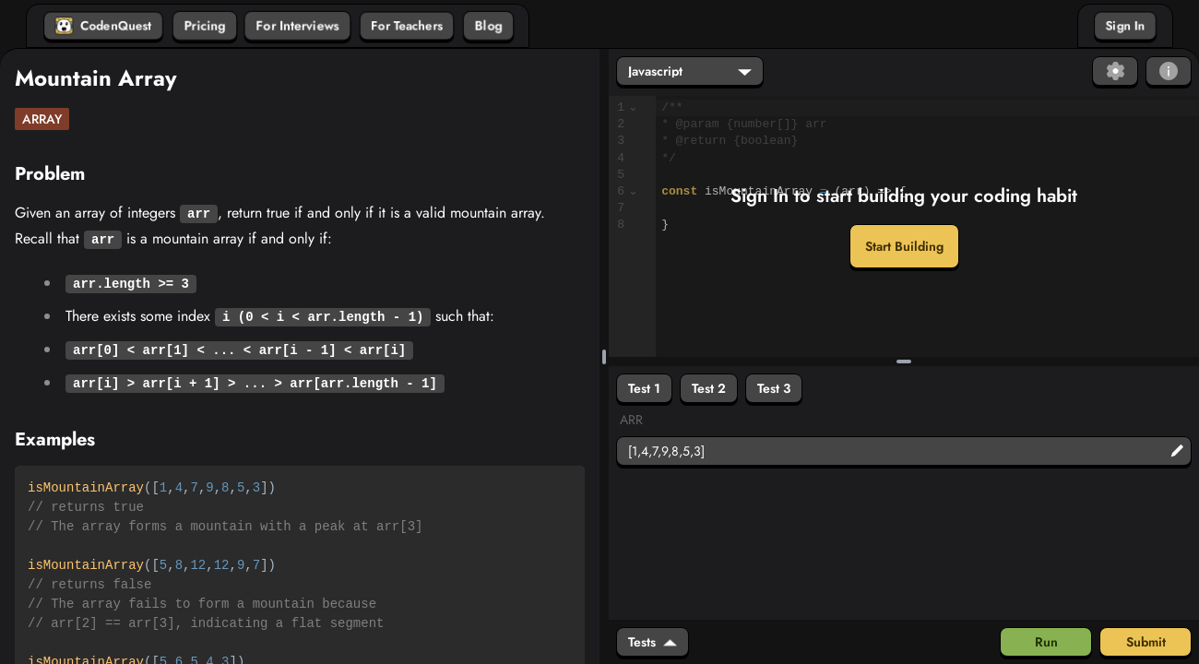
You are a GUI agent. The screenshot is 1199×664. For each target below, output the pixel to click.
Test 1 (644, 388)
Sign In (1125, 26)
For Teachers (407, 26)
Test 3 (773, 388)
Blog (488, 26)
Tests (652, 642)
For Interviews (297, 26)
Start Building (904, 246)
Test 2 (709, 388)
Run (1046, 642)
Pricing (204, 26)
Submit (1146, 642)
